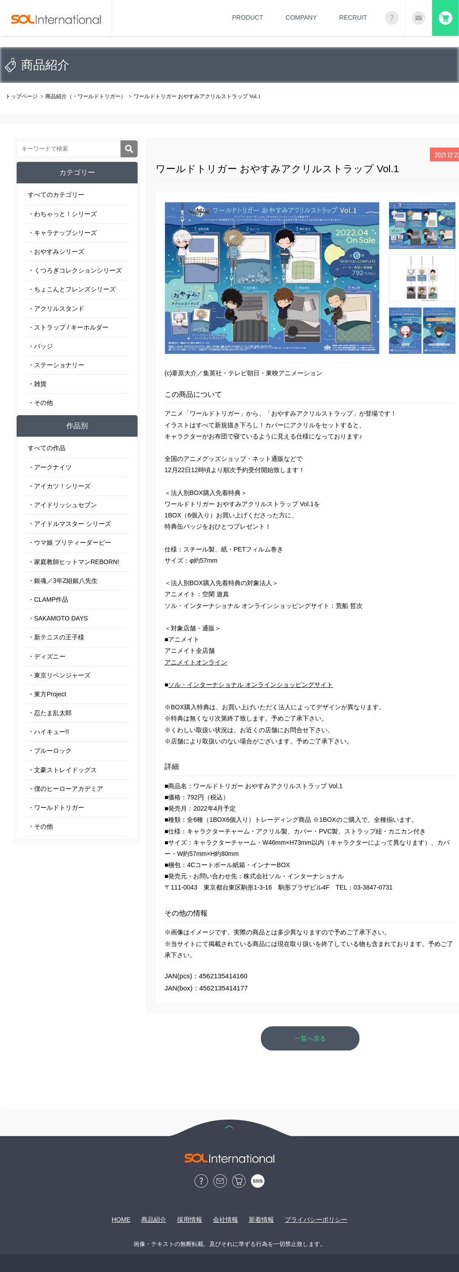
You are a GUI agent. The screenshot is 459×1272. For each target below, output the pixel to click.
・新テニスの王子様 (56, 637)
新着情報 (261, 1219)
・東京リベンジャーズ (59, 675)
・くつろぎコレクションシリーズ (75, 270)
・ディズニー (46, 656)
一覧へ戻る (310, 1038)
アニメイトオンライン (196, 662)
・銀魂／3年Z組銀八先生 (63, 580)
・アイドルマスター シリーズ (69, 523)
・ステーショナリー (56, 365)
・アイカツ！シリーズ (59, 486)
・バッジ (40, 346)
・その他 (40, 402)
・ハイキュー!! (48, 731)
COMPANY (301, 17)
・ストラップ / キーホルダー (68, 327)
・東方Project (47, 694)
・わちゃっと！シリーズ (62, 213)
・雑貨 (37, 383)
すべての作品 (46, 447)
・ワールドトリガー (56, 807)
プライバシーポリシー (316, 1219)
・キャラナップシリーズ (62, 232)
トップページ (21, 96)
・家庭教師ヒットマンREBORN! (73, 561)
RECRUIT (353, 17)
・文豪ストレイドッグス (62, 769)
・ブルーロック (50, 750)
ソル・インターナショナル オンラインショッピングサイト (250, 684)
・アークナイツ (50, 467)
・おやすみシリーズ (56, 251)
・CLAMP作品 (48, 599)
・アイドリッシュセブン (62, 504)
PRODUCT (247, 17)
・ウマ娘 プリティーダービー (69, 542)
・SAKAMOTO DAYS (58, 618)
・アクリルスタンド (56, 308)
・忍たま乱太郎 (50, 712)
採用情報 (189, 1219)
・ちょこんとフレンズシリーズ (72, 289)
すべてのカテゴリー (56, 194)
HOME (121, 1219)
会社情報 (225, 1219)
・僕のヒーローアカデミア (65, 788)
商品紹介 (153, 1219)
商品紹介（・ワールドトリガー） (85, 96)
